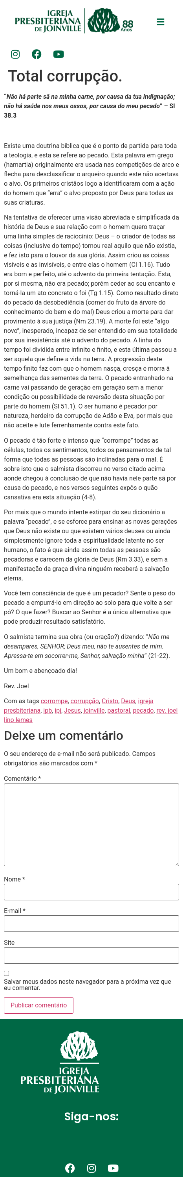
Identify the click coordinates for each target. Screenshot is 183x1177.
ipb (47, 710)
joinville (94, 710)
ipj (58, 710)
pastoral (119, 710)
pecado (143, 710)
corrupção (85, 701)
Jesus (72, 710)
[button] (160, 22)
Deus (128, 701)
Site (9, 943)
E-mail (15, 911)
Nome (14, 879)
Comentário (22, 779)
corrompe (54, 701)
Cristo (110, 701)
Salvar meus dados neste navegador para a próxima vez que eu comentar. (87, 985)
